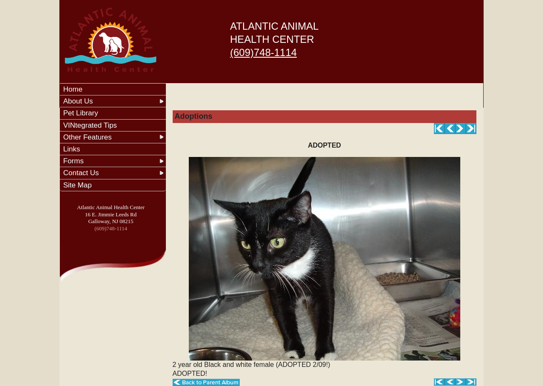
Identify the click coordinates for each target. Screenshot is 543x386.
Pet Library (80, 113)
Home (72, 89)
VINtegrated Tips (90, 125)
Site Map (77, 185)
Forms (73, 161)
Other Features (87, 137)
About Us (78, 101)
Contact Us (81, 173)
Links (71, 149)
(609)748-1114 (263, 52)
